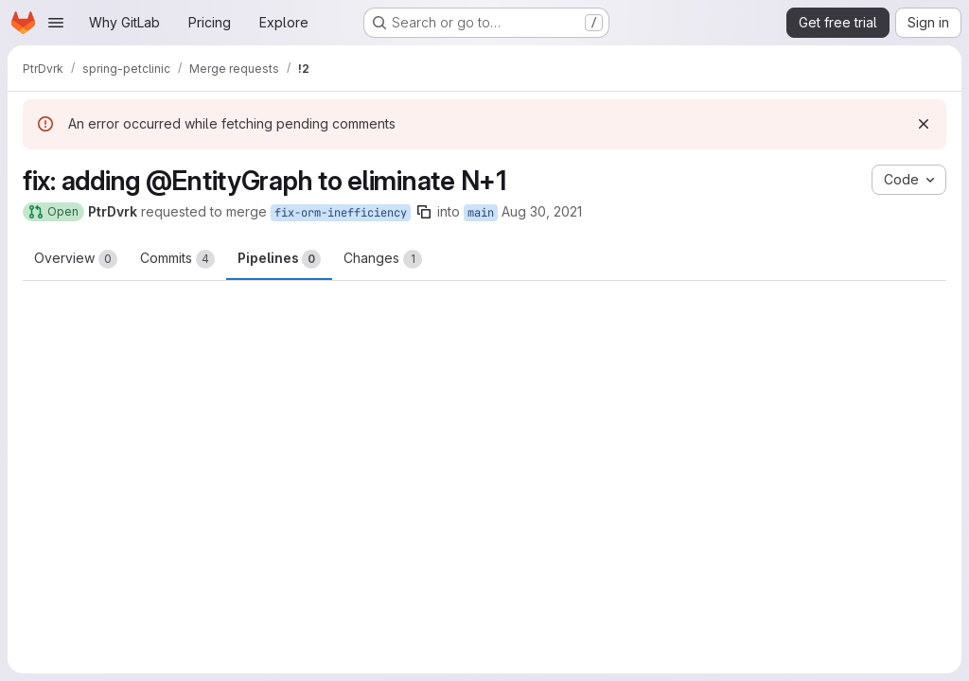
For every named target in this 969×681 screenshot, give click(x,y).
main (480, 212)
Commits (177, 259)
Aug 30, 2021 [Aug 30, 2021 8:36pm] (542, 211)
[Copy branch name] (424, 212)
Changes (383, 259)
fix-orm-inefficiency (340, 212)
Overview (75, 259)
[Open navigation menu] (56, 23)
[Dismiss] (923, 124)
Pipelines (279, 259)
